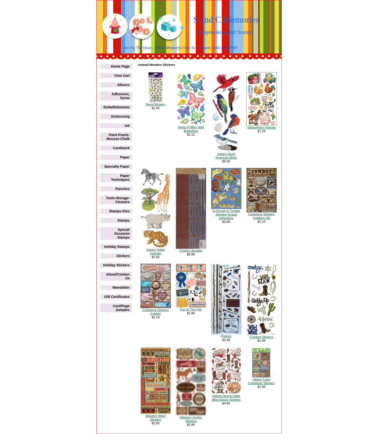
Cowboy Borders (191, 250)
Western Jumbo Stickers (191, 419)
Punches (122, 189)
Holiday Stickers (116, 265)
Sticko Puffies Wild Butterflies (191, 129)
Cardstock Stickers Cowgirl (155, 311)
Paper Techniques (120, 178)
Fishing (226, 336)
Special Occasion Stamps (121, 233)
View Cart (122, 76)
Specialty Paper (116, 166)
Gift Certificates (116, 297)
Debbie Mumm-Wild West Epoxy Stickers (226, 397)
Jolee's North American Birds (226, 155)
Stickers (122, 256)
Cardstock (121, 148)
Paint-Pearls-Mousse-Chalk (118, 137)
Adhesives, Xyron (121, 96)
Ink (127, 126)
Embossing (120, 116)
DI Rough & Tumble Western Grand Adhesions (226, 214)
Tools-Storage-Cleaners (118, 200)
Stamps (123, 220)
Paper (125, 157)
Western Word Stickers (156, 417)
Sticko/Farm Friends (261, 127)
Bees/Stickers (155, 104)
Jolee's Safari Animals (155, 251)
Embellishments (116, 107)
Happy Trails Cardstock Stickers (261, 381)
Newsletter (121, 287)
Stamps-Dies (119, 211)
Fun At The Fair (191, 309)
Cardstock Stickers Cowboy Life (261, 216)
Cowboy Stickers (261, 337)
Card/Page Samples (121, 308)
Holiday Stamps (116, 247)
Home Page (120, 66)
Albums (123, 85)
